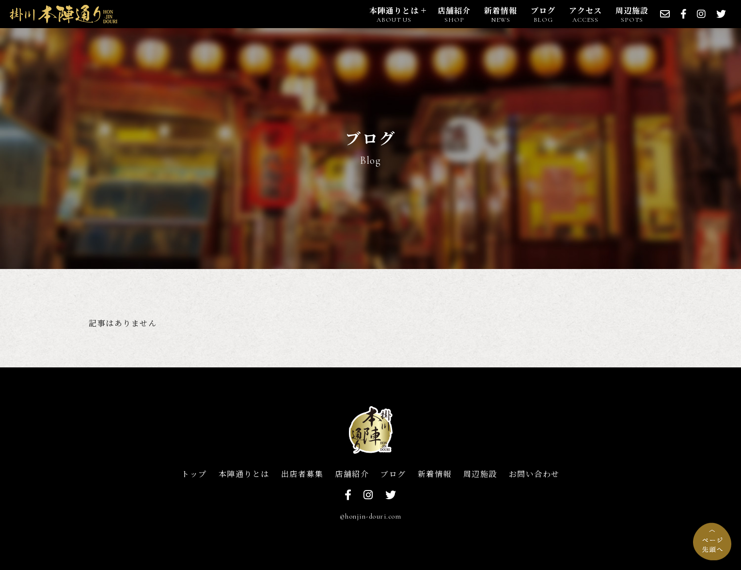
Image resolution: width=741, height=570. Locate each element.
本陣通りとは (244, 473)
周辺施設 (480, 473)
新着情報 (435, 473)
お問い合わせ (534, 473)
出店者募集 (302, 473)
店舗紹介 (352, 473)
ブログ (393, 473)
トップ (194, 473)
